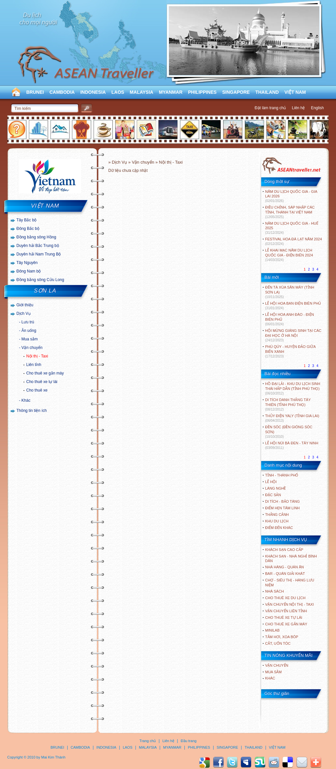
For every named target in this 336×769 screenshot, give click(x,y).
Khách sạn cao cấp (284, 550)
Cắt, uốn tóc (278, 643)
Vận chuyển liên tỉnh (286, 611)
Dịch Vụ (23, 313)
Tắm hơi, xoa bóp (281, 637)
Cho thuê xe (37, 390)
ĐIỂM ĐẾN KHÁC (279, 528)
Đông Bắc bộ (27, 228)
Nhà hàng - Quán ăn (284, 567)
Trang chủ (147, 741)
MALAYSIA (141, 92)
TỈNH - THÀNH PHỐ (281, 475)
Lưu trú (27, 322)
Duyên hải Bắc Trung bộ (37, 245)
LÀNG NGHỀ (275, 488)
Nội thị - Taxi (37, 356)
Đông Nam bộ (28, 271)
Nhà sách (274, 591)
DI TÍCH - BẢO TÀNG (282, 501)
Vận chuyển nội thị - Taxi (289, 604)
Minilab (272, 630)
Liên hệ (298, 108)
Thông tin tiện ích (31, 410)
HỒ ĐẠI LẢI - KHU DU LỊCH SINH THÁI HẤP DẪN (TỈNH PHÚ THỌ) (292, 388)
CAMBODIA (62, 92)
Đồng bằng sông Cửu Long (40, 279)
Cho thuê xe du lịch (285, 598)
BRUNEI (35, 92)
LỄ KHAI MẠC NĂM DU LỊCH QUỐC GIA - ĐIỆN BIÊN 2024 (289, 255)
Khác (25, 400)
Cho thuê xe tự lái (41, 381)
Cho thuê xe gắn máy (45, 373)
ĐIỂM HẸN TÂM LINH (282, 508)
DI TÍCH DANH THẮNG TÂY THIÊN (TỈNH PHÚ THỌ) (288, 404)
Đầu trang (189, 741)
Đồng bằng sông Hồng (36, 237)
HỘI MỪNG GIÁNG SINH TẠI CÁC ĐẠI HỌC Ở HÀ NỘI (293, 335)
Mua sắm (29, 339)
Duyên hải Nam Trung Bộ (38, 254)
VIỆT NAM (295, 92)
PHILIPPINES (202, 92)
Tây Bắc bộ (26, 220)
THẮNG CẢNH (277, 514)
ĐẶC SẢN (273, 495)
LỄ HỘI (271, 482)
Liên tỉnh (33, 364)
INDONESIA (93, 92)
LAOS (117, 92)
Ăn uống (28, 330)
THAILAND (267, 92)
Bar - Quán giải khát (285, 574)
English (317, 108)
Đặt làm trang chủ (270, 108)
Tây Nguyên (27, 262)
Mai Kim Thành (53, 757)
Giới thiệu (24, 305)
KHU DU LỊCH (276, 521)
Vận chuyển (31, 347)
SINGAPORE (236, 92)
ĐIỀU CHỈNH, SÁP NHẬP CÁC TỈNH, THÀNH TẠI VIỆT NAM (290, 212)
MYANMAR (170, 92)
